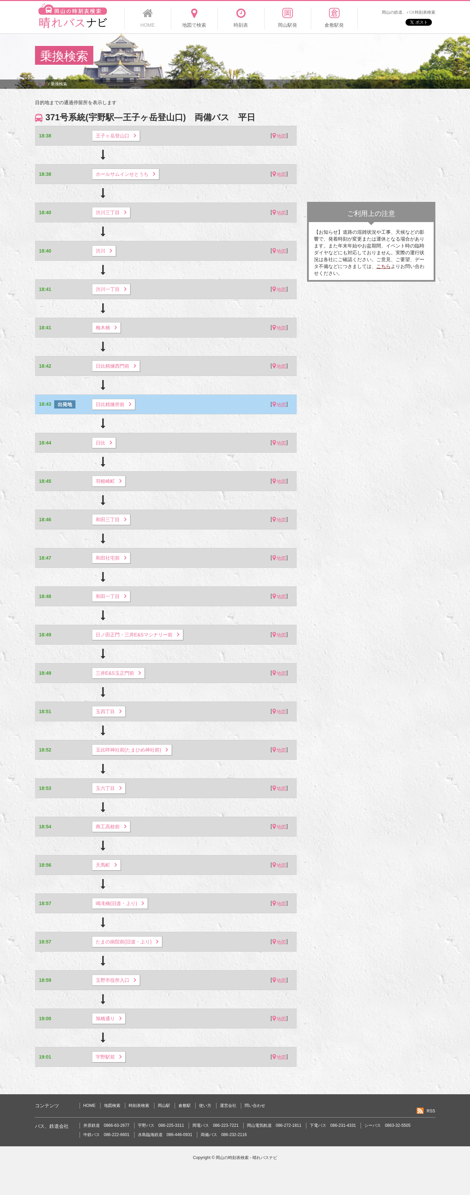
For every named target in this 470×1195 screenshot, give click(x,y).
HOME (89, 1105)
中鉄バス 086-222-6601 (106, 1134)
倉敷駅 (184, 1105)
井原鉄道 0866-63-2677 (106, 1125)
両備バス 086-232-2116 (224, 1134)
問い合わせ (255, 1105)
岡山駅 (164, 1105)
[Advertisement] (310, 56)
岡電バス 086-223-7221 (215, 1125)
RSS (431, 1111)
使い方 (205, 1105)
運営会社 (228, 1105)
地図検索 (112, 1105)
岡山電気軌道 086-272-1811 (274, 1125)
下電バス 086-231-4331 (333, 1125)
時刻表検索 (139, 1105)
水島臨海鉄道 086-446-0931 (165, 1134)
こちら (383, 266)
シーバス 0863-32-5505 (387, 1125)
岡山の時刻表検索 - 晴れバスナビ (246, 1157)
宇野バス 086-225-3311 (161, 1125)
